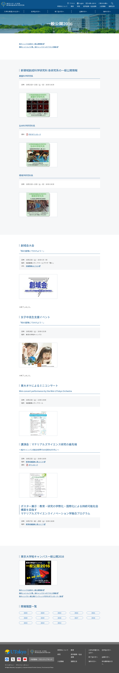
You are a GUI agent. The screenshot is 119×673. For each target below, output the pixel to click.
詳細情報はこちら (32, 266)
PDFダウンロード (35, 134)
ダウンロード (33, 465)
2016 (93, 618)
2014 (42, 623)
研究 (78, 6)
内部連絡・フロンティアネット (41, 659)
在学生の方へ (35, 11)
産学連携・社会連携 (89, 6)
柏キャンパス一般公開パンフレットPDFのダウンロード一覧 (40, 596)
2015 (25, 623)
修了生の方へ (59, 11)
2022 (76, 613)
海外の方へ (107, 11)
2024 (42, 613)
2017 (76, 618)
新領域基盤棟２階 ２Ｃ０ (34, 462)
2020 (25, 618)
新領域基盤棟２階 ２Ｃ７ (34, 524)
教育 (72, 6)
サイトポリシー (9, 665)
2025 (25, 613)
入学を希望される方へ (12, 11)
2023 (59, 613)
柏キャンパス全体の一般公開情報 (30, 44)
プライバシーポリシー (22, 665)
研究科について (62, 6)
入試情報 (102, 6)
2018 (59, 618)
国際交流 (112, 6)
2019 (42, 618)
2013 (59, 623)
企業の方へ (83, 11)
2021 (93, 613)
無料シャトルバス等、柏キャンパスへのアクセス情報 (37, 47)
